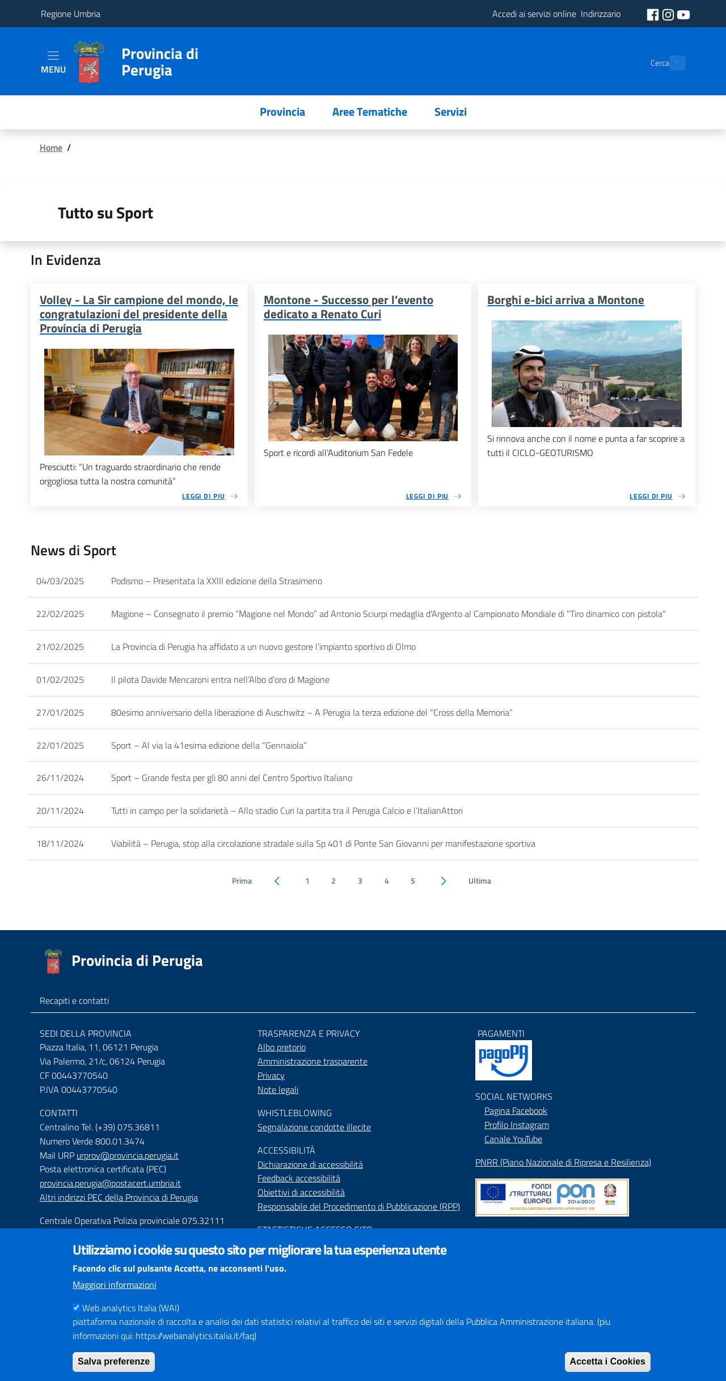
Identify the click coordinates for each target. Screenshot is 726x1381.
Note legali (278, 1089)
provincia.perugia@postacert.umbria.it (110, 1183)
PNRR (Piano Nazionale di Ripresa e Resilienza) (563, 1162)
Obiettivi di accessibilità (301, 1192)
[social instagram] (669, 13)
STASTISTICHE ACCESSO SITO (315, 1229)
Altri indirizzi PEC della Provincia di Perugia (119, 1197)
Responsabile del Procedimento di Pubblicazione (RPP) (359, 1206)
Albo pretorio (282, 1047)
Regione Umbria (70, 13)
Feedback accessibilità (299, 1178)
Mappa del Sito (503, 1232)
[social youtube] (683, 13)
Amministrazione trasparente (313, 1061)
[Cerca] (671, 63)
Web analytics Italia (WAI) (130, 1324)
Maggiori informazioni (115, 1300)
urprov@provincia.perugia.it (128, 1155)
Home (51, 147)
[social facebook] (654, 13)
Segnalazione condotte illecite (314, 1127)
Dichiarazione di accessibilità (310, 1164)
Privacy (271, 1075)
